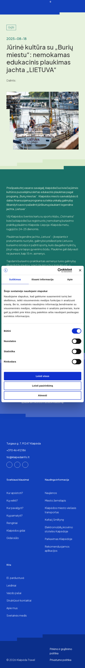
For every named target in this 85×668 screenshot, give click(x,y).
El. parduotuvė (15, 578)
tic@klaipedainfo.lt (18, 457)
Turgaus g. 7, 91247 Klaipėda (23, 443)
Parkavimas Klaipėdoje (58, 539)
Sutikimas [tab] (15, 279)
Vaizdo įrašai (13, 593)
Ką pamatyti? (14, 515)
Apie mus (12, 608)
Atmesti (42, 395)
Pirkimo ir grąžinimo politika (61, 651)
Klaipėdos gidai (15, 530)
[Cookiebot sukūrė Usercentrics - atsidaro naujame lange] (57, 270)
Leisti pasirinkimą (42, 385)
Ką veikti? (12, 500)
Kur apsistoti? (14, 493)
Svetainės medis (16, 615)
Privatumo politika (60, 660)
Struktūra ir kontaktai (18, 600)
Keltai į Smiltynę (54, 519)
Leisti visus (42, 376)
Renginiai (11, 523)
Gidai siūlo (12, 538)
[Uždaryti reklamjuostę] (80, 270)
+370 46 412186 (16, 450)
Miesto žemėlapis (55, 500)
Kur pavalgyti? (14, 508)
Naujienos (51, 493)
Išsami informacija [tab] (42, 279)
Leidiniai (11, 585)
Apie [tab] (70, 279)
